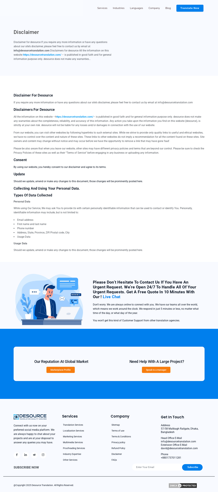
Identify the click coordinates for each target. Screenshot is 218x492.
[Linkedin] (25, 455)
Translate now (189, 8)
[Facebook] (17, 455)
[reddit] (34, 455)
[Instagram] (43, 455)
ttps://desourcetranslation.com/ (74, 116)
